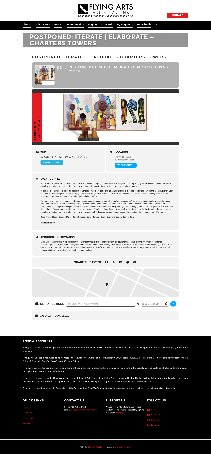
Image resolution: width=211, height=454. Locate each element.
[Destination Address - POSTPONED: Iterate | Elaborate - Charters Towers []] (155, 304)
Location (121, 152)
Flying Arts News (30, 408)
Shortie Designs (124, 447)
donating (119, 412)
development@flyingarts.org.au (83, 410)
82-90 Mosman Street (124, 160)
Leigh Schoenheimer (50, 242)
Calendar (46, 316)
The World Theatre (123, 157)
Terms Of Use (28, 412)
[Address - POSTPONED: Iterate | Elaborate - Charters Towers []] (101, 304)
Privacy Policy (29, 418)
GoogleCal (62, 316)
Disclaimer (27, 423)
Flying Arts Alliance (97, 447)
